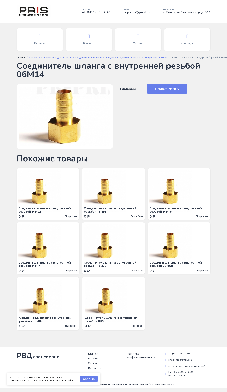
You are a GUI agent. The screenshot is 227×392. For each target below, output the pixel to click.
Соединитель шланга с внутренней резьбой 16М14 (111, 211)
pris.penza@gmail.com (136, 12)
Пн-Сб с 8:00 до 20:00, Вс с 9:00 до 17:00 (180, 377)
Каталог (33, 57)
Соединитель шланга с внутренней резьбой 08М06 (111, 323)
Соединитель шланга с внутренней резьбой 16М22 (111, 267)
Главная (21, 57)
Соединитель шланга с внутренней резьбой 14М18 (176, 211)
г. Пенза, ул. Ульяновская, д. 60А (186, 12)
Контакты (94, 371)
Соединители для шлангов (56, 57)
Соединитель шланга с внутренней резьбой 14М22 (45, 211)
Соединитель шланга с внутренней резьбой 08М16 (45, 323)
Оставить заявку (164, 89)
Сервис (93, 367)
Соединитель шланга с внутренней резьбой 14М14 (45, 267)
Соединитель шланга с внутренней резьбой (142, 57)
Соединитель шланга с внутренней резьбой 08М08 (176, 267)
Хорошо (89, 379)
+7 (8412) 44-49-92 (96, 12)
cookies (29, 377)
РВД (38, 359)
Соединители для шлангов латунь (94, 57)
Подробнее (70, 217)
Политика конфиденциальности (141, 359)
